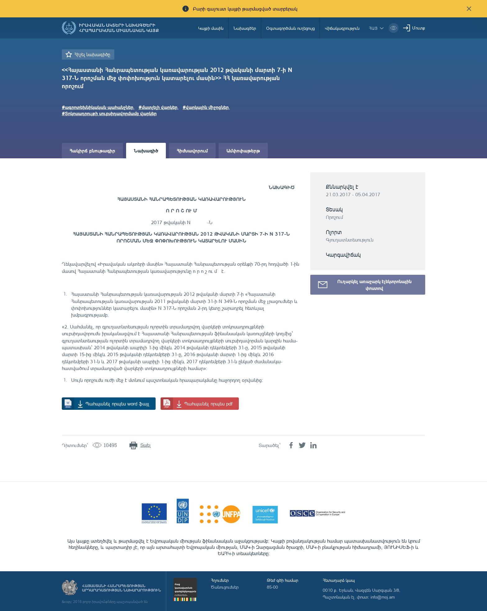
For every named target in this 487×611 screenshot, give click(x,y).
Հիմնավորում (192, 150)
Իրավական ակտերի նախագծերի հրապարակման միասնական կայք (119, 28)
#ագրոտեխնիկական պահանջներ (97, 107)
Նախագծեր (245, 28)
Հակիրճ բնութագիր (92, 150)
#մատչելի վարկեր (158, 107)
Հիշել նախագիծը (92, 54)
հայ (373, 28)
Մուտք (418, 27)
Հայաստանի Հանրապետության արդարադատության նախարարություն (121, 588)
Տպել (145, 445)
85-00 (272, 587)
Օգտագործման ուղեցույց (290, 28)
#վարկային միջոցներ (206, 107)
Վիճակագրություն (342, 28)
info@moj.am (383, 597)
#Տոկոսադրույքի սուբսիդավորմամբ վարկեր (109, 113)
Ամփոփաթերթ (243, 150)
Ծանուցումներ (225, 587)
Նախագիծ (146, 150)
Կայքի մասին (210, 28)
